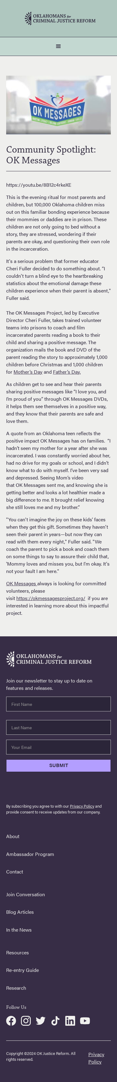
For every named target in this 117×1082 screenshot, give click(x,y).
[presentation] (53, 789)
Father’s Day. (67, 371)
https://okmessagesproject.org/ (50, 598)
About (12, 836)
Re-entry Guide (22, 969)
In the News (19, 929)
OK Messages (21, 583)
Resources (17, 952)
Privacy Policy (82, 806)
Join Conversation (25, 894)
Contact (14, 871)
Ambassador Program (30, 853)
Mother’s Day (28, 371)
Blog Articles (20, 911)
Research (16, 987)
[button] (58, 46)
